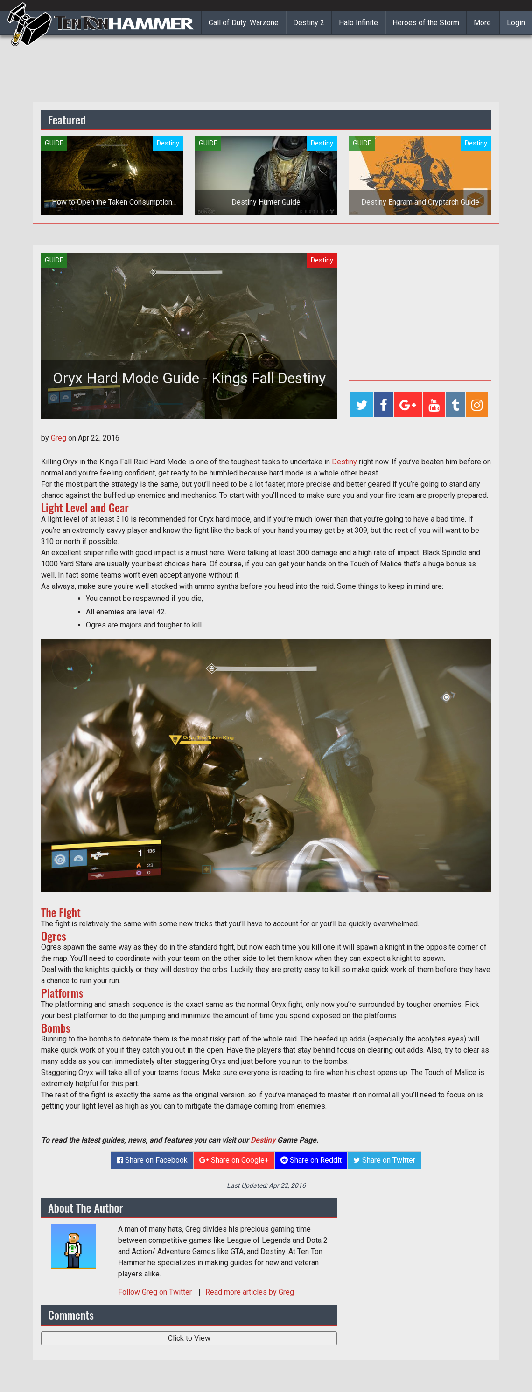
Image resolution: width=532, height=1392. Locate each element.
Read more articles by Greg (249, 1292)
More (482, 22)
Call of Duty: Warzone (244, 22)
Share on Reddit (311, 1160)
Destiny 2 (308, 22)
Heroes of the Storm (425, 22)
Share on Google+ (234, 1160)
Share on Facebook (152, 1160)
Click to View (189, 1338)
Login (516, 22)
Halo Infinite (358, 22)
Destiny (344, 461)
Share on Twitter (384, 1160)
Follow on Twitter (156, 1292)
